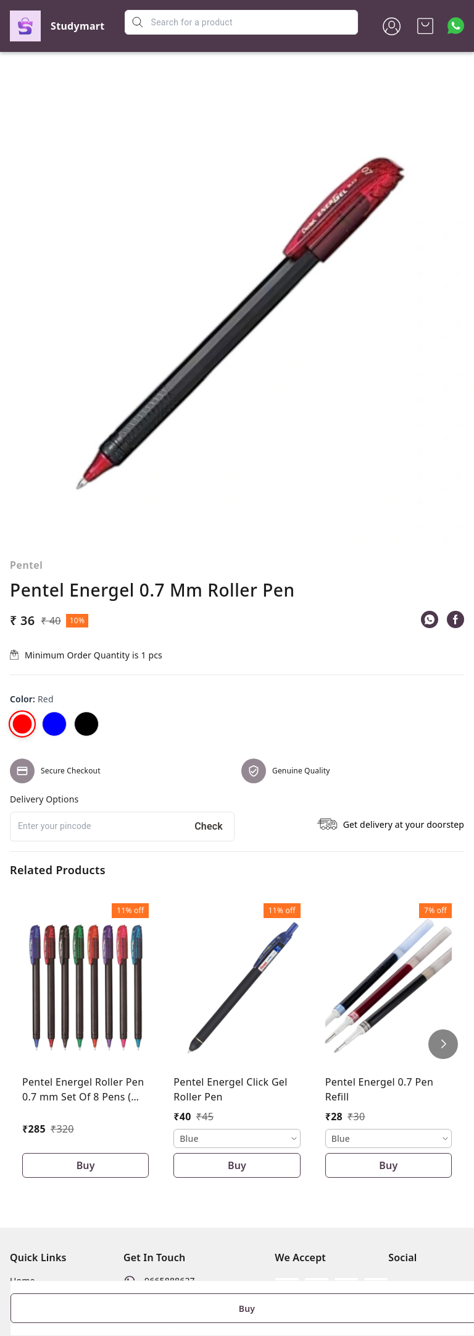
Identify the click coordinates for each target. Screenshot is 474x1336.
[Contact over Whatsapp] (455, 25)
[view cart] (425, 26)
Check (208, 826)
